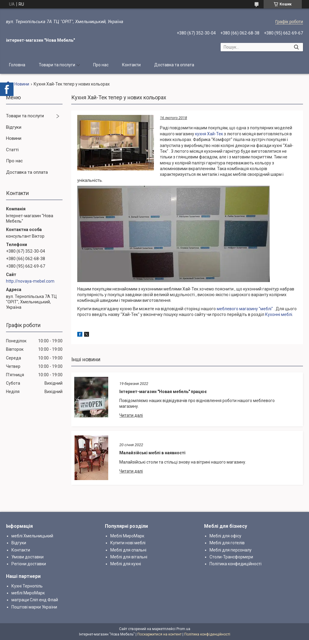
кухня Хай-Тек (209, 133)
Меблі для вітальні (128, 556)
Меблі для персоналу (231, 550)
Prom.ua (183, 629)
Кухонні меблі (278, 314)
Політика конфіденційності (207, 634)
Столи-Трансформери (231, 556)
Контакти (131, 64)
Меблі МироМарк (127, 535)
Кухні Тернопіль (27, 586)
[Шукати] (296, 47)
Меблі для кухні (125, 563)
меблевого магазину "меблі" (245, 308)
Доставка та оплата (174, 64)
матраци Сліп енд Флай (34, 599)
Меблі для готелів (227, 542)
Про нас (101, 64)
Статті (12, 149)
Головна (17, 64)
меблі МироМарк (28, 592)
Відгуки (13, 127)
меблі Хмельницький (32, 535)
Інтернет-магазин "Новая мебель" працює (163, 391)
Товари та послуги (57, 64)
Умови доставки (27, 556)
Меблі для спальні (128, 550)
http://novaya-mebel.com (30, 281)
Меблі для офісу (225, 535)
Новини (21, 84)
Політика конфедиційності (236, 563)
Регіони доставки (28, 563)
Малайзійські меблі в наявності (152, 452)
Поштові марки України (34, 607)
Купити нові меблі (127, 542)
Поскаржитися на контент (159, 634)
